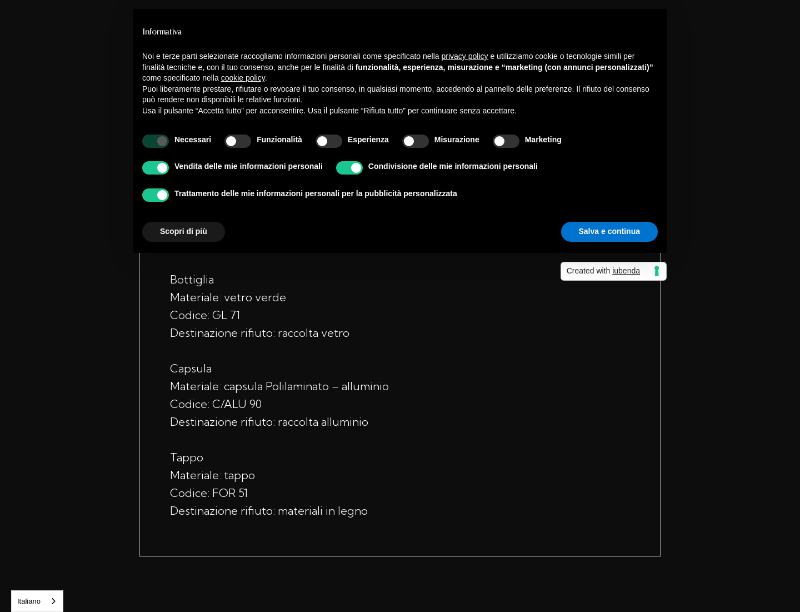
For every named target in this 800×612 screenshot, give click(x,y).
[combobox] (37, 601)
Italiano (29, 601)
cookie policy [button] (243, 77)
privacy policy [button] (465, 56)
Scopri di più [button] (183, 231)
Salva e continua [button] (609, 231)
